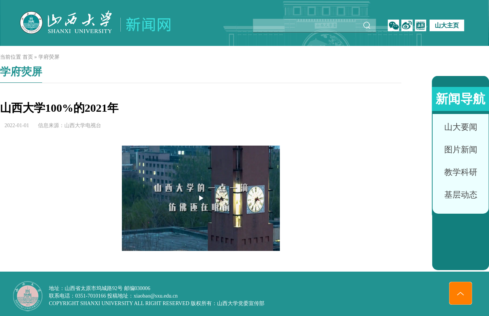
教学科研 (460, 172)
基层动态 (460, 194)
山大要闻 (460, 127)
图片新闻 (460, 149)
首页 (28, 57)
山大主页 (447, 25)
